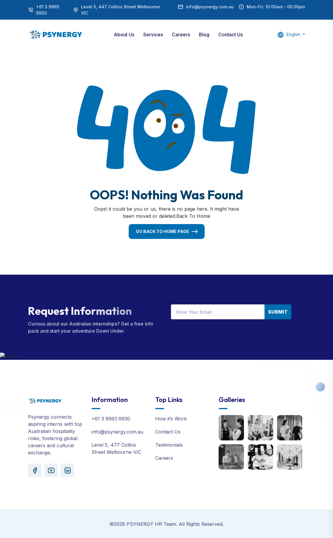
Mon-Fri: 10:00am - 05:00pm (276, 6)
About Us (124, 34)
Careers (181, 34)
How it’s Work (171, 419)
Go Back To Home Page (162, 231)
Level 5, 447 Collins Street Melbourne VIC (120, 9)
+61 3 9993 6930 (47, 9)
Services (153, 34)
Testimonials (169, 445)
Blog (204, 34)
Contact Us (230, 34)
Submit (278, 312)
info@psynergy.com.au (210, 6)
